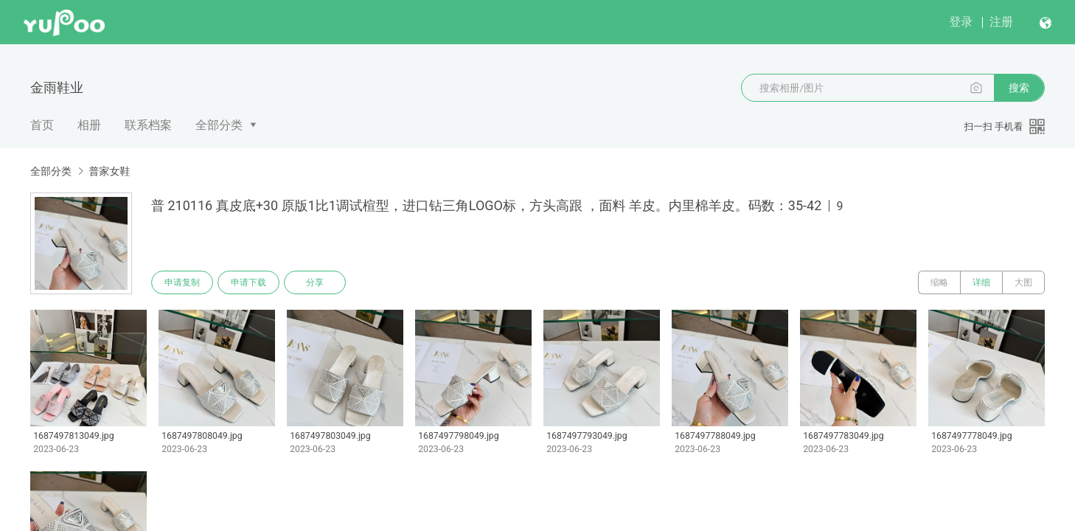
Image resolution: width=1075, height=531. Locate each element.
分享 (315, 282)
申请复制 (182, 282)
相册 (89, 125)
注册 (1001, 22)
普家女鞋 (109, 171)
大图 (1023, 282)
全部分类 (219, 125)
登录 (961, 22)
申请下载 (248, 282)
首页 (42, 125)
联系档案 (148, 125)
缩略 (939, 282)
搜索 (1019, 88)
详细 (981, 282)
